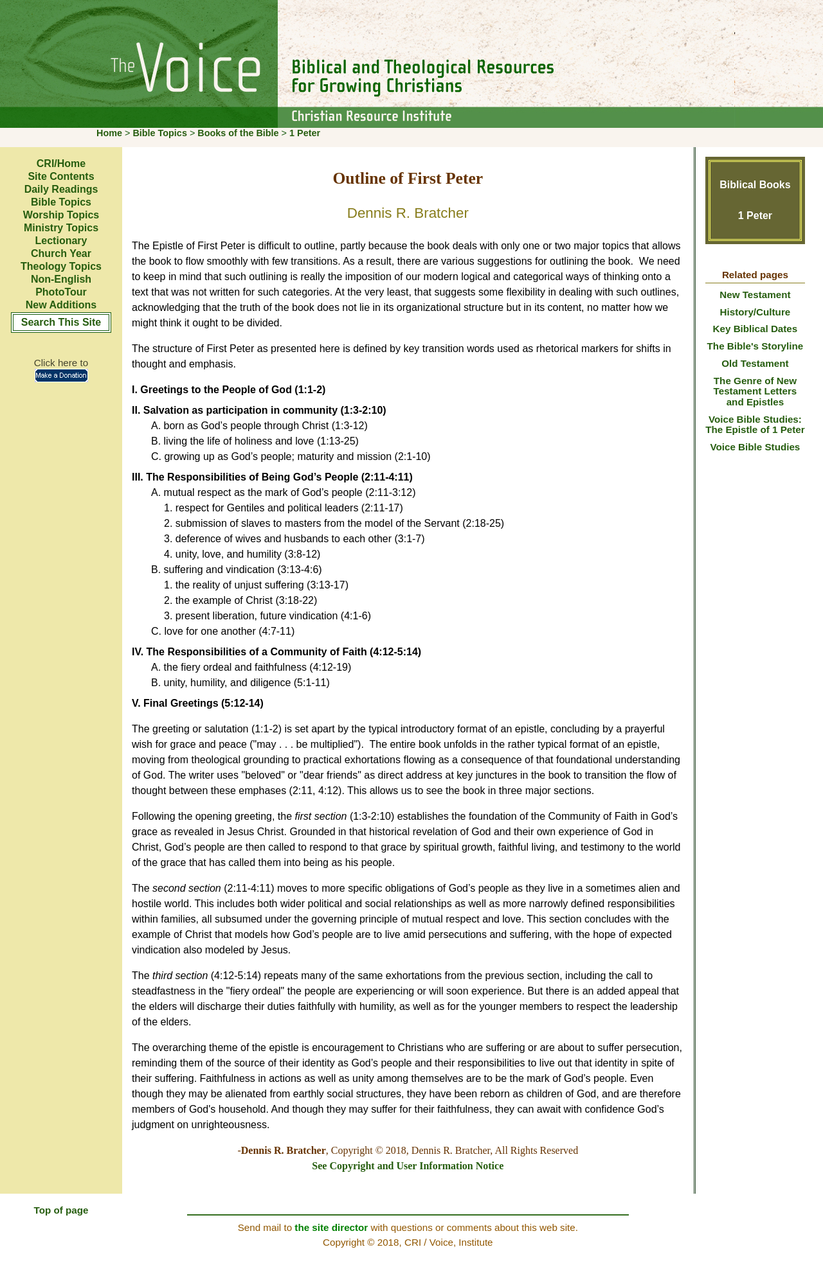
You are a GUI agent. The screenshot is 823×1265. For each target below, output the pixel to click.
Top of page (61, 1210)
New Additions (61, 304)
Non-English (61, 279)
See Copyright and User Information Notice (407, 1165)
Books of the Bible (237, 133)
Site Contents (61, 176)
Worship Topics (61, 214)
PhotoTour (61, 292)
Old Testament (754, 363)
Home (109, 133)
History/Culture (755, 311)
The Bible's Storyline (755, 346)
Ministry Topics (61, 227)
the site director (331, 1227)
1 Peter (304, 133)
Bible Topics (159, 133)
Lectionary (61, 240)
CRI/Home (61, 163)
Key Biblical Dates (755, 328)
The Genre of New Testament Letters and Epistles (755, 391)
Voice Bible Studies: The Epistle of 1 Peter (754, 425)
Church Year (61, 253)
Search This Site (61, 322)
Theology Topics (61, 266)
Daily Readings (61, 189)
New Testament (754, 294)
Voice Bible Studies (755, 446)
